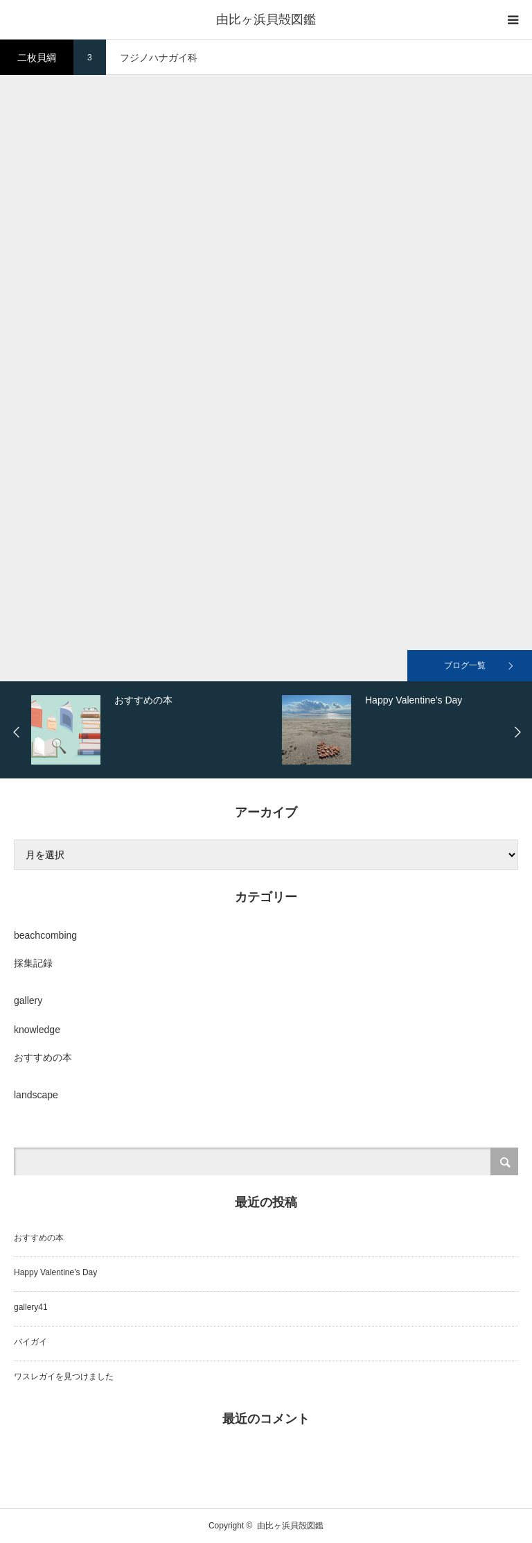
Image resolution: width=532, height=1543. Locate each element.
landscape (36, 1094)
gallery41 (31, 1307)
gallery (28, 1000)
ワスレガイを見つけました (64, 1376)
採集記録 (33, 963)
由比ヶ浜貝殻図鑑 (266, 19)
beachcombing (45, 935)
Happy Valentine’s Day (55, 1272)
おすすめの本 (43, 1057)
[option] (153, 730)
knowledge (37, 1029)
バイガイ (30, 1342)
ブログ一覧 (465, 665)
